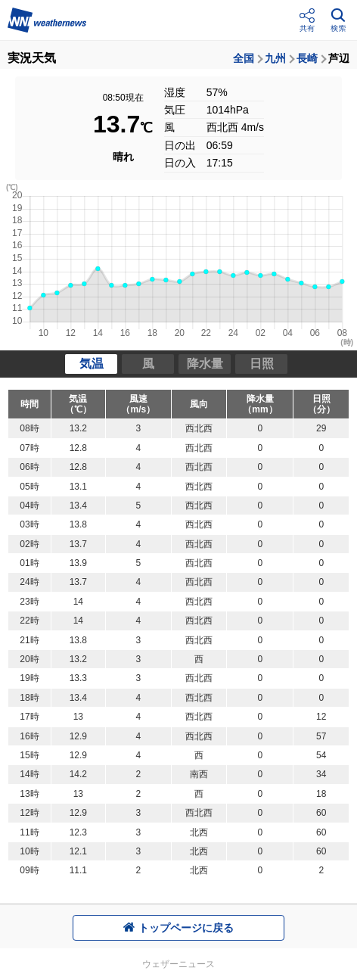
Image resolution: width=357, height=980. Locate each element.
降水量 (205, 363)
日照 (262, 363)
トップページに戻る (178, 928)
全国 (243, 58)
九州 (275, 58)
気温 (91, 363)
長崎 (307, 58)
